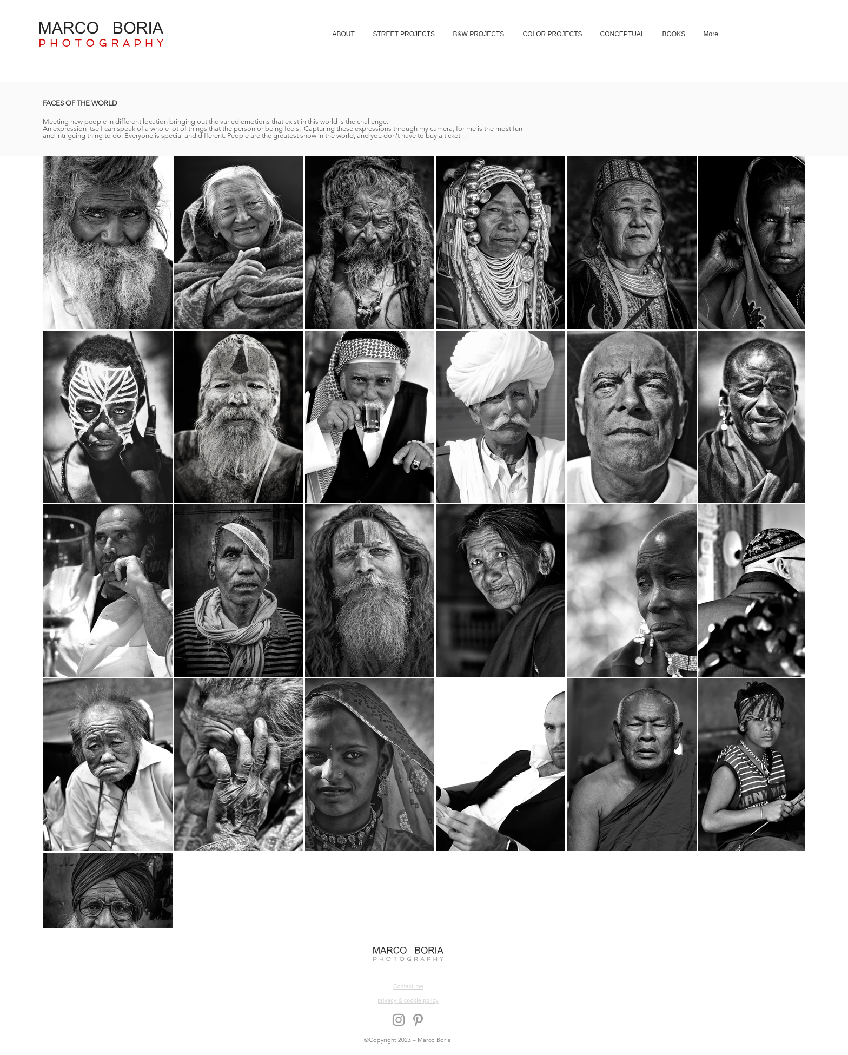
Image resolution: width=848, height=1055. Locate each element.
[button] (405, 34)
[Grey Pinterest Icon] (418, 1020)
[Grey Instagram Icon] (398, 1020)
